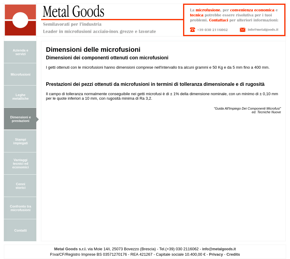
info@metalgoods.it (219, 249)
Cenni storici (20, 185)
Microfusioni (20, 74)
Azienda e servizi (20, 52)
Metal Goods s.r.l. (70, 249)
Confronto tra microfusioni (20, 208)
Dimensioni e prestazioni (20, 119)
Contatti (20, 230)
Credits (233, 254)
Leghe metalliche (20, 96)
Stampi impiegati (20, 141)
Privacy (216, 254)
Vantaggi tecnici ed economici (20, 163)
